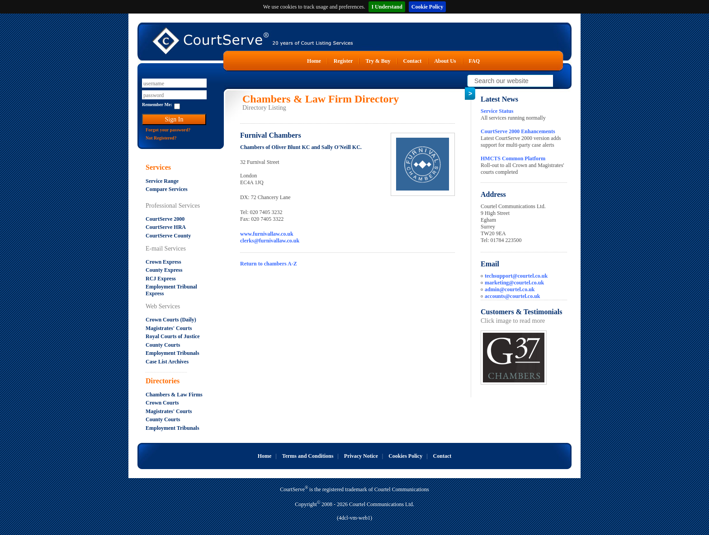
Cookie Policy (427, 7)
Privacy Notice (361, 456)
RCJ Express (161, 278)
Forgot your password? (168, 129)
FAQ (474, 61)
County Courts (163, 345)
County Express (164, 270)
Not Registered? (161, 137)
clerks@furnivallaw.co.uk (269, 240)
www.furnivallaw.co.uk (266, 234)
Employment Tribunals (172, 353)
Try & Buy (377, 61)
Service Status (497, 111)
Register (343, 61)
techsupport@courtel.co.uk (516, 276)
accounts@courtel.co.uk (512, 296)
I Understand (386, 7)
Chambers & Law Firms (174, 394)
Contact (412, 61)
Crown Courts (162, 403)
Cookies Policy (405, 456)
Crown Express (163, 262)
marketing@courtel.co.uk (514, 282)
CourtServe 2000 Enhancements (518, 131)
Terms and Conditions (308, 456)
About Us (445, 61)
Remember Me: (157, 104)
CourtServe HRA (166, 227)
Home (314, 61)
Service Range (162, 181)
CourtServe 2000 (165, 219)
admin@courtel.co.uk (510, 289)
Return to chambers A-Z (268, 264)
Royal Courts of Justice (173, 336)
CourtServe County (168, 236)
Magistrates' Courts (169, 328)
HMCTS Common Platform (513, 158)
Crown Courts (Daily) (171, 319)
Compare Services (167, 189)
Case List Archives (167, 361)
